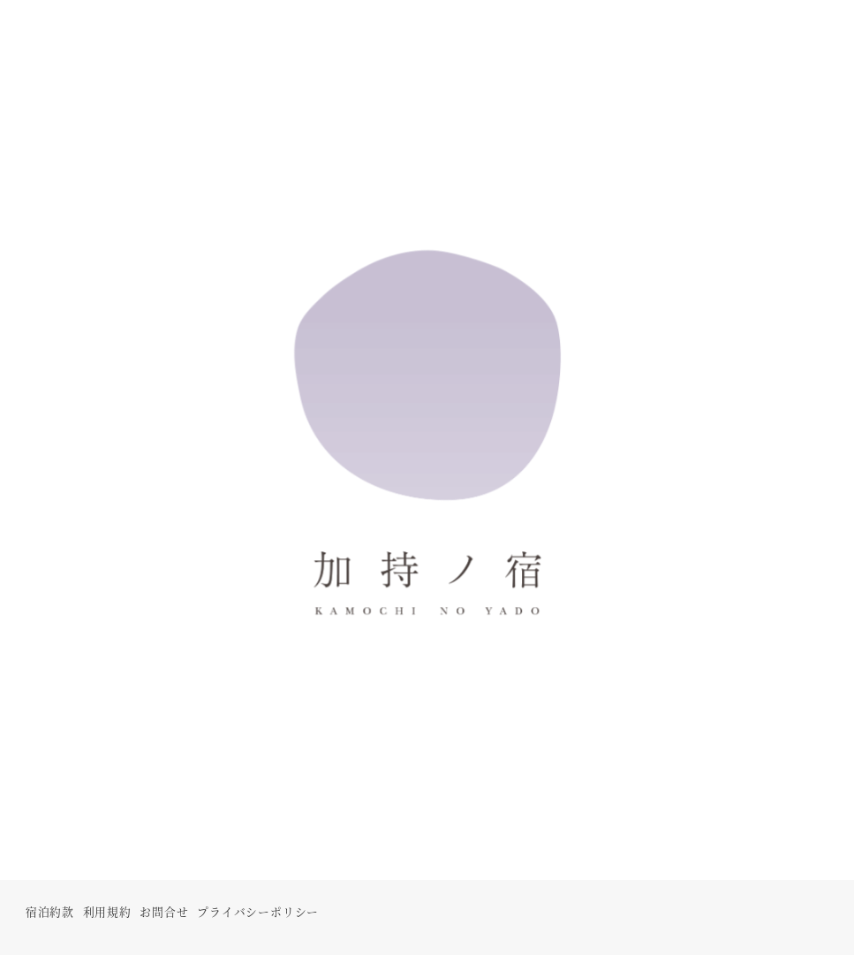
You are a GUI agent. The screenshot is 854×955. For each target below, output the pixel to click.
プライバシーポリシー (258, 911)
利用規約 (107, 911)
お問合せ (164, 911)
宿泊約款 (50, 911)
